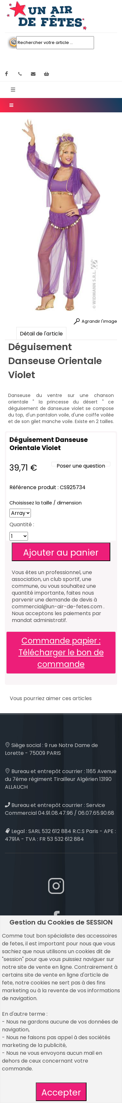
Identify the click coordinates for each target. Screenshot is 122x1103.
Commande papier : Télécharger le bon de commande (61, 652)
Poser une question (81, 466)
